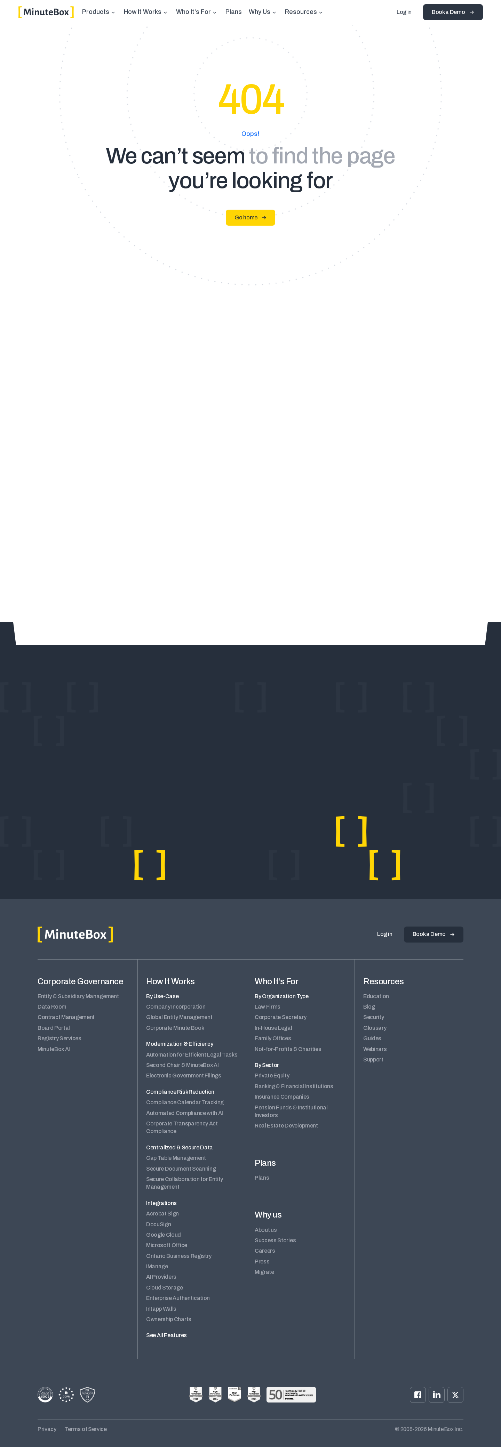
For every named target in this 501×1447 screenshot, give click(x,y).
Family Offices (273, 1038)
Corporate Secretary (281, 1017)
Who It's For (193, 11)
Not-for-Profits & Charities (288, 1049)
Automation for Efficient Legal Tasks (191, 1055)
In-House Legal (273, 1028)
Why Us (259, 11)
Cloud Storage (164, 1288)
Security (373, 1017)
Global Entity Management (179, 1017)
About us (266, 1230)
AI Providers (161, 1277)
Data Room (52, 1007)
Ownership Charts (168, 1319)
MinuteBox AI (54, 1049)
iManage (157, 1266)
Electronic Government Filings (183, 1075)
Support (373, 1059)
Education (376, 996)
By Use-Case (162, 996)
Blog (369, 1007)
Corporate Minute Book (175, 1028)
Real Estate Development (286, 1126)
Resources (301, 11)
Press (262, 1261)
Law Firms (267, 1007)
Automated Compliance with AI (184, 1113)
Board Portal (54, 1028)
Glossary (374, 1028)
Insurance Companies (282, 1097)
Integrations (161, 1203)
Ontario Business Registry (179, 1256)
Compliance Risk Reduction (180, 1092)
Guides (372, 1038)
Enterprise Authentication (178, 1298)
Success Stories (275, 1240)
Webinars (375, 1049)
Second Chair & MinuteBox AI (182, 1065)
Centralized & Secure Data (179, 1147)
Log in (404, 12)
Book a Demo (448, 12)
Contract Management (66, 1017)
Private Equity (272, 1075)
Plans (233, 11)
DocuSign (158, 1224)
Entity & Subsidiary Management (78, 996)
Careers (265, 1251)
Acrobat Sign (162, 1213)
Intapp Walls (161, 1309)
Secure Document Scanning (181, 1169)
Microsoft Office (166, 1245)
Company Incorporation (175, 1007)
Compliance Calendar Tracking (185, 1102)
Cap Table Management (176, 1158)
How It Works (142, 11)
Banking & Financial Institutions (294, 1086)
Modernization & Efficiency (179, 1044)
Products (95, 11)
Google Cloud (163, 1235)
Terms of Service (86, 1429)
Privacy (47, 1429)
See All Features (166, 1335)
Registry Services (59, 1038)
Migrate (264, 1272)
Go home (245, 217)
